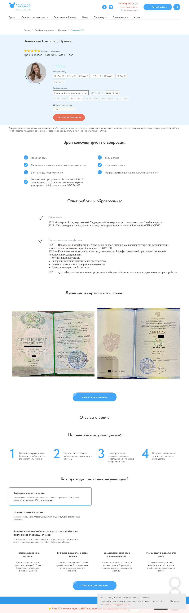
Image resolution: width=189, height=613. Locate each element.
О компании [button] (119, 17)
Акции (137, 17)
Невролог (62, 30)
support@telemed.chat (129, 7)
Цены (85, 17)
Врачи (12, 17)
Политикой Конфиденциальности (116, 604)
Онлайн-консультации (44, 30)
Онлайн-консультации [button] (33, 17)
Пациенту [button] (99, 17)
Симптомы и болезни (65, 17)
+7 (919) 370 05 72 (128, 3)
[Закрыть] (184, 608)
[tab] (50, 496)
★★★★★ (32, 50)
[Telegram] (104, 7)
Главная (27, 30)
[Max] (111, 7)
